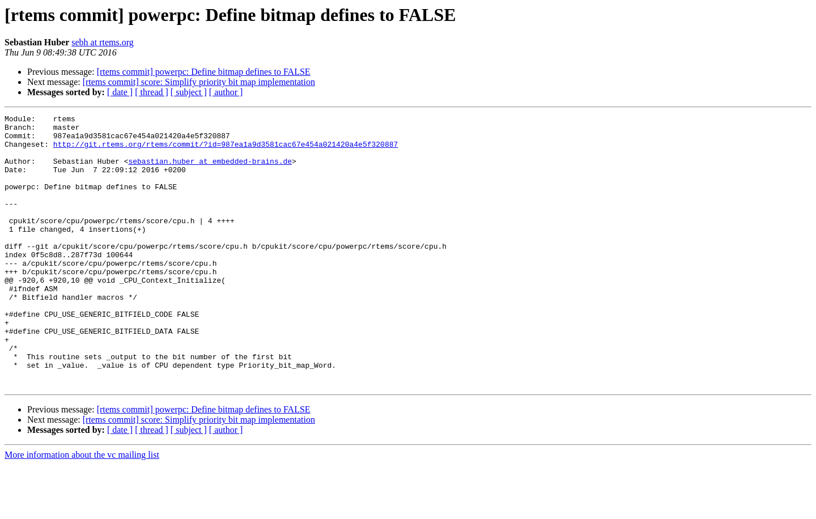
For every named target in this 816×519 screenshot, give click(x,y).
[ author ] (226, 92)
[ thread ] (151, 92)
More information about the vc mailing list (82, 509)
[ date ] (120, 92)
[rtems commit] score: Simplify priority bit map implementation (199, 82)
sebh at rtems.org (102, 42)
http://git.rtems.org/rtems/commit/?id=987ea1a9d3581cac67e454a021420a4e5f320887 (225, 151)
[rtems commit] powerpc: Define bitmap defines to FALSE (204, 71)
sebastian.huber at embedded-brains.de (210, 171)
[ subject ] (189, 92)
